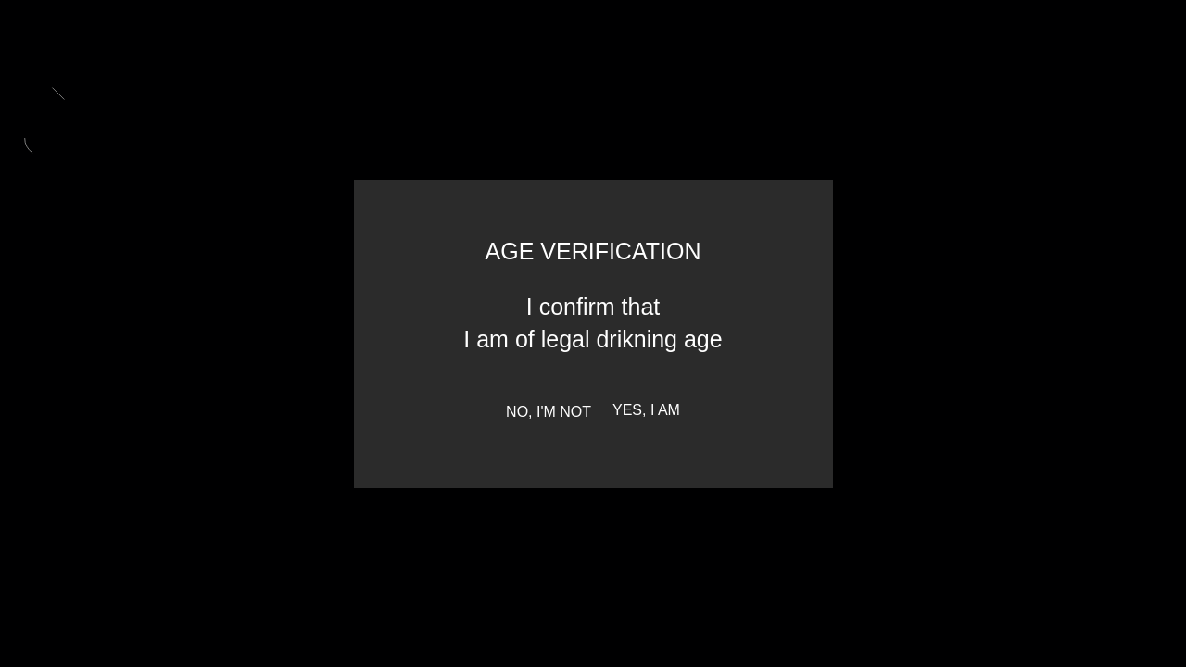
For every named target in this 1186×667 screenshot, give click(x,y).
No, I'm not (548, 412)
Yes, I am (646, 410)
